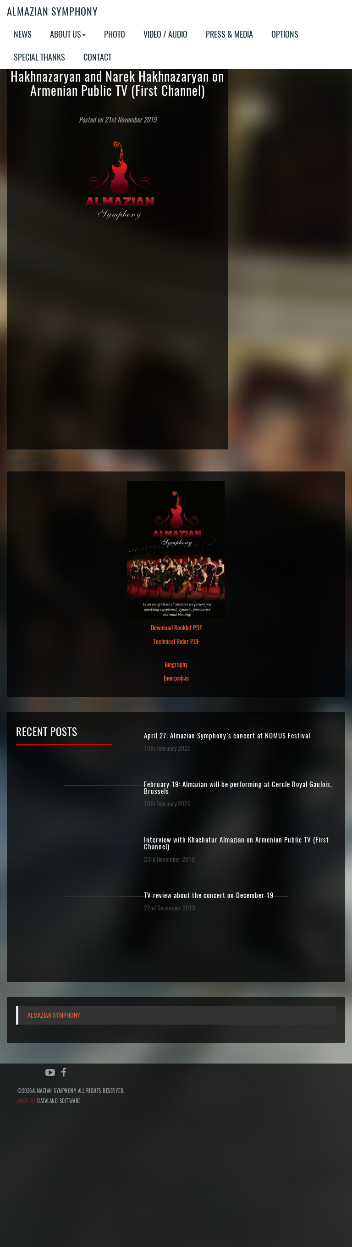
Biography (176, 664)
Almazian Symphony (52, 11)
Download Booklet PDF (176, 627)
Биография (176, 678)
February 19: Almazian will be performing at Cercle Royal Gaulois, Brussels (238, 788)
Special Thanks (39, 57)
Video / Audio (165, 34)
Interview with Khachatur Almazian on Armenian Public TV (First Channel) (236, 843)
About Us (68, 34)
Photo (114, 34)
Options (284, 34)
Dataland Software (59, 1100)
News (23, 34)
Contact (97, 57)
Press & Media (229, 34)
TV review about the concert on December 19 (209, 895)
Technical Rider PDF (176, 641)
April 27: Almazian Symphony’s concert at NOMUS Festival (227, 735)
